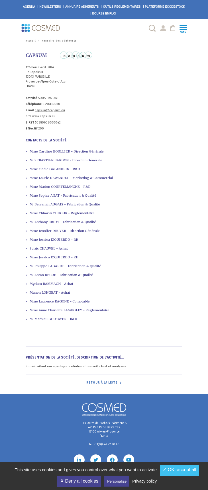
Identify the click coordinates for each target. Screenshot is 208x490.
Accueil (31, 41)
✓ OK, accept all (179, 469)
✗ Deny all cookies (79, 481)
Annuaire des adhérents (59, 41)
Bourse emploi (104, 13)
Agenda (29, 6)
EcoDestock (165, 6)
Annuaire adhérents (82, 6)
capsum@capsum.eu (50, 110)
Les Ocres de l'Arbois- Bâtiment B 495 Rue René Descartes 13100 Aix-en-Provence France (104, 429)
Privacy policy (144, 481)
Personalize (117, 481)
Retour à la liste (101, 382)
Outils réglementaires (121, 6)
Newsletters (50, 6)
